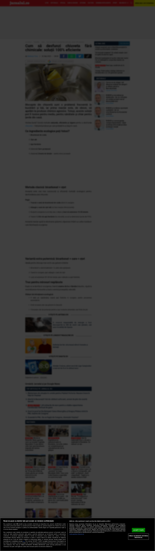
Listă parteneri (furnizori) (76, 534)
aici (24, 541)
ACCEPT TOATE (138, 530)
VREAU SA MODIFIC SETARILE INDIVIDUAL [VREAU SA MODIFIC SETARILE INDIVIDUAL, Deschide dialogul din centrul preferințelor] (138, 536)
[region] (77, 534)
